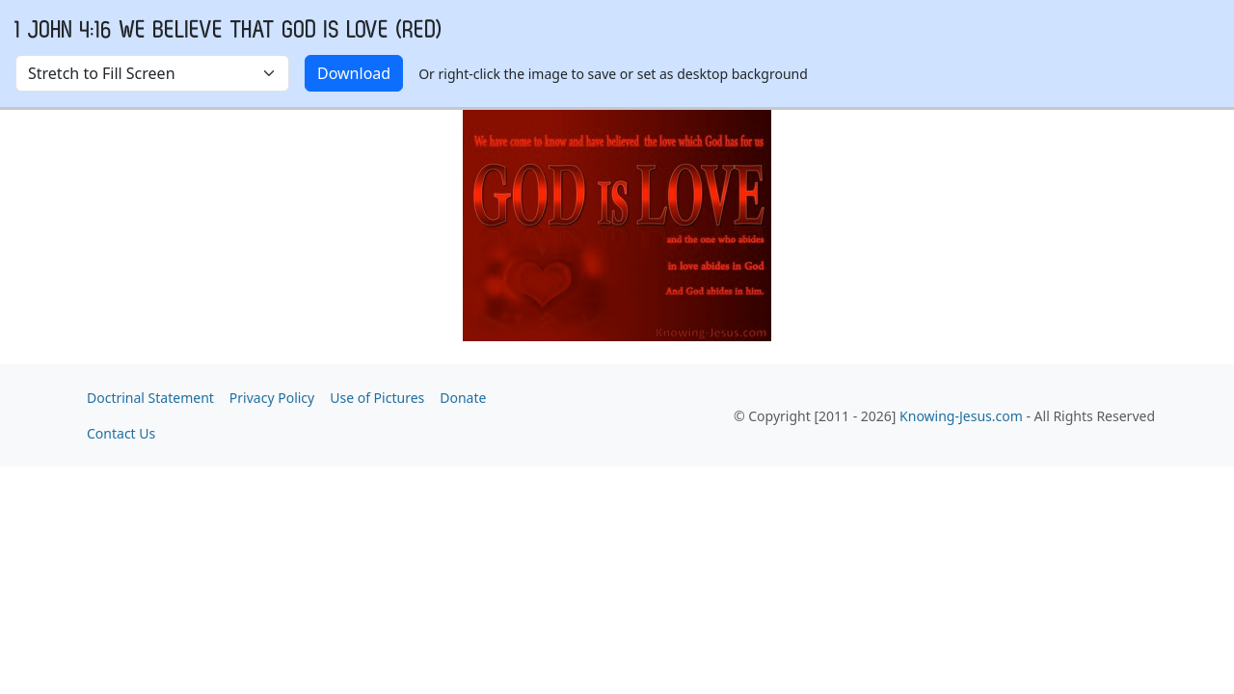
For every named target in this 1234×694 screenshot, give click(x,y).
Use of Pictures (377, 397)
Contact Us (121, 433)
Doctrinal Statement (150, 397)
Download (353, 73)
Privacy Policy (271, 397)
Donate (463, 397)
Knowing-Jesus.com (961, 416)
